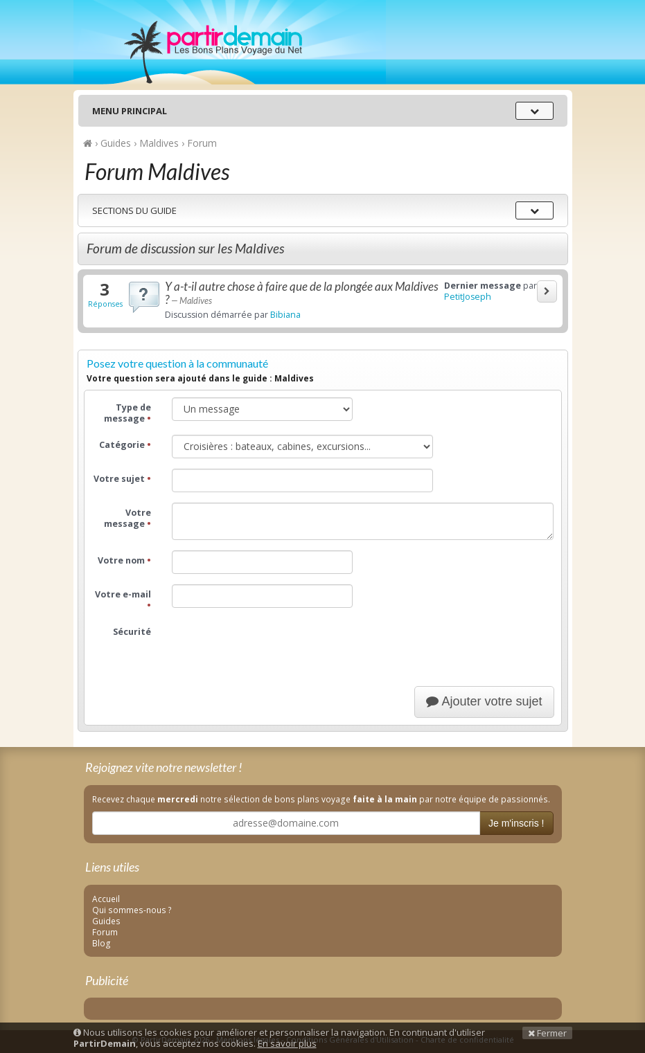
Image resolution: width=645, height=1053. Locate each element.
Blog (101, 942)
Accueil (106, 898)
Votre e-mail (123, 599)
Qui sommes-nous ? (132, 909)
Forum (105, 931)
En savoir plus (287, 1043)
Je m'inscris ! (516, 823)
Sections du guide (134, 210)
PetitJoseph (467, 297)
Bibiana (285, 315)
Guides (106, 920)
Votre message (127, 518)
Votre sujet (122, 479)
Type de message (127, 413)
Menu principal (129, 111)
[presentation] (277, 649)
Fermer (547, 1033)
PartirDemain (229, 42)
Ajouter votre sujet (484, 701)
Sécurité (132, 632)
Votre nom (124, 560)
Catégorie (125, 445)
